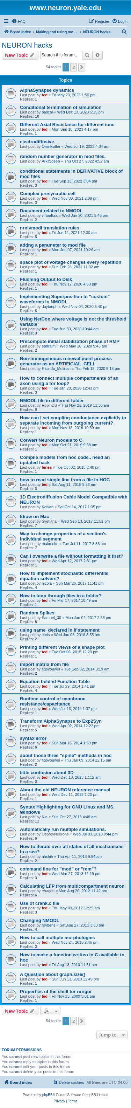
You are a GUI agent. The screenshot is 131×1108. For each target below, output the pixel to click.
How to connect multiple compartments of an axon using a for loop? (69, 381)
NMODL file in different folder (52, 400)
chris (46, 635)
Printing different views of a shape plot (62, 647)
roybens (48, 925)
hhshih (47, 856)
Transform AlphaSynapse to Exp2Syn (61, 721)
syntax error (33, 738)
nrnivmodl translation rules (49, 227)
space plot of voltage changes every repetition (70, 262)
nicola (47, 583)
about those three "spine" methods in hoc (65, 755)
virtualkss (50, 215)
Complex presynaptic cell (47, 193)
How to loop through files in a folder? (61, 595)
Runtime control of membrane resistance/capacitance (53, 701)
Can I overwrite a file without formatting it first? (71, 556)
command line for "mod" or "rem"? (58, 869)
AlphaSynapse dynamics (47, 90)
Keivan (47, 507)
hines (47, 467)
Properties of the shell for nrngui (55, 991)
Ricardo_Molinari (56, 368)
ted (45, 95)
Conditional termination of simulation (61, 107)
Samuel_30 (51, 617)
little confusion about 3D (47, 772)
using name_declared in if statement (60, 630)
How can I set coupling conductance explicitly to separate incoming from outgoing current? (73, 420)
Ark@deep (51, 161)
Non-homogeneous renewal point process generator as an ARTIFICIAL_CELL (66, 361)
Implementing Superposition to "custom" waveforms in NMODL (65, 299)
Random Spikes (37, 612)
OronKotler (51, 146)
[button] (81, 67)
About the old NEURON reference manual (65, 789)
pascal (47, 112)
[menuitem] (19, 21)
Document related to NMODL (51, 210)
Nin (45, 817)
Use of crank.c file (39, 903)
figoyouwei (51, 669)
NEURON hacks (27, 45)
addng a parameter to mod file (53, 245)
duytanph (49, 306)
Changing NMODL (39, 920)
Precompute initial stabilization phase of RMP (69, 341)
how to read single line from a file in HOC (65, 479)
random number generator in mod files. (62, 156)
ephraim (49, 346)
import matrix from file (44, 664)
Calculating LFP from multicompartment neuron (72, 886)
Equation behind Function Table (55, 681)
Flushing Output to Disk (46, 279)
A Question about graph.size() (52, 974)
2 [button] (73, 67)
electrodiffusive (37, 141)
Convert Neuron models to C (51, 440)
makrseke (50, 544)
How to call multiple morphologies (57, 937)
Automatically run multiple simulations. (63, 829)
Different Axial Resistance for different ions (67, 124)
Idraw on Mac (34, 516)
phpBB (47, 1095)
